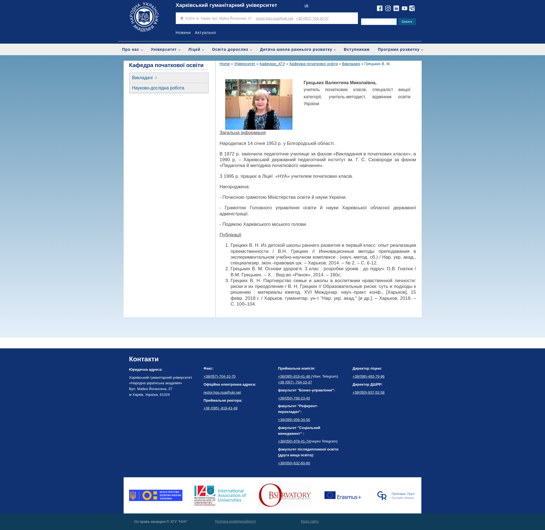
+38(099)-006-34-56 (294, 420)
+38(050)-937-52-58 (369, 392)
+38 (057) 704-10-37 (312, 18)
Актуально (205, 32)
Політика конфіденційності (235, 521)
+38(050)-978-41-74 (294, 441)
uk (306, 5)
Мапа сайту (309, 521)
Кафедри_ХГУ (272, 64)
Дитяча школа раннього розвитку (296, 49)
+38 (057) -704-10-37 (295, 382)
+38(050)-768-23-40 (294, 398)
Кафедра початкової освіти (313, 64)
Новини (183, 32)
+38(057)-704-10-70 (220, 376)
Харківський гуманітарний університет (226, 5)
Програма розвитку (399, 49)
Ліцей (194, 49)
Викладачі (142, 77)
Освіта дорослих (230, 49)
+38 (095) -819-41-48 (221, 408)
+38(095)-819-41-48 (294, 376)
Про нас (130, 49)
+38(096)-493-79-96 (369, 376)
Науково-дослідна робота (158, 88)
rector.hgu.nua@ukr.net (274, 18)
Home (225, 64)
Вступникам (357, 49)
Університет (164, 49)
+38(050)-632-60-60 (294, 463)
